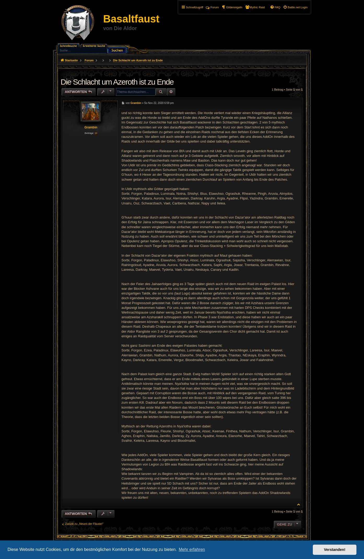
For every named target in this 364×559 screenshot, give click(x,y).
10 (96, 133)
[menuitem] (295, 7)
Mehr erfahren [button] (192, 549)
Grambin (90, 127)
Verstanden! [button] (334, 550)
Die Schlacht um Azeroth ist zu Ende (138, 60)
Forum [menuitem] (212, 7)
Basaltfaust (131, 19)
